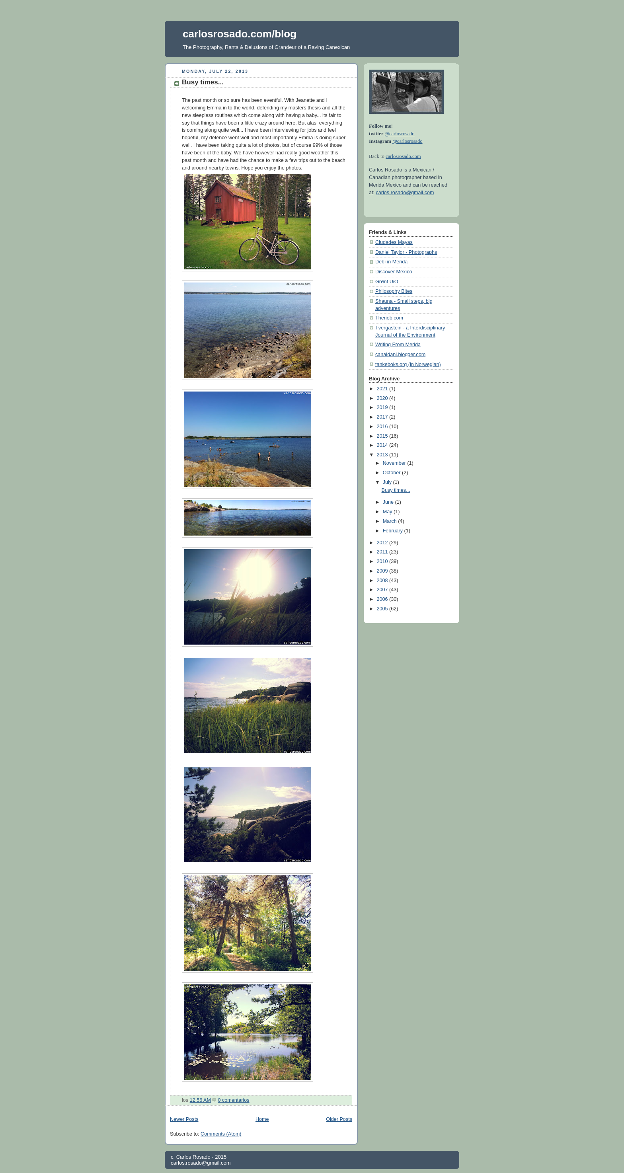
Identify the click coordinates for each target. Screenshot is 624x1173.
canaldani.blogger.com (400, 354)
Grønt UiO (386, 281)
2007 (383, 589)
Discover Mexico (393, 272)
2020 (383, 398)
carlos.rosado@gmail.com (405, 192)
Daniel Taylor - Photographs (406, 252)
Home (262, 1119)
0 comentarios (233, 1100)
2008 (383, 580)
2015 (383, 436)
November (395, 463)
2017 (383, 417)
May (388, 511)
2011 (383, 552)
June (389, 502)
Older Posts (339, 1119)
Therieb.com (389, 318)
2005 (383, 609)
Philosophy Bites (393, 291)
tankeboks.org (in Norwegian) (408, 364)
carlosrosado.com (403, 156)
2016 (383, 426)
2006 (383, 599)
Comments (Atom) (221, 1134)
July (388, 482)
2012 (383, 543)
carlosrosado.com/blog (239, 34)
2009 (383, 571)
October (392, 472)
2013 (383, 455)
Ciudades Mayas (394, 242)
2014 (383, 445)
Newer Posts (184, 1119)
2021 (383, 389)
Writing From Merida (398, 344)
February (393, 531)
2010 (383, 561)
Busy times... (203, 82)
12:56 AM (200, 1100)
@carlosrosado (399, 133)
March (390, 521)
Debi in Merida (391, 262)
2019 (383, 407)
